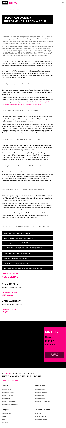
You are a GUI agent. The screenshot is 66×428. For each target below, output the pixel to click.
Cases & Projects (6, 413)
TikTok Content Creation (8, 392)
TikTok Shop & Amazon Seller (42, 401)
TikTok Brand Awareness (41, 392)
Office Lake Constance (40, 416)
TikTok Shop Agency (40, 389)
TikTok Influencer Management (10, 404)
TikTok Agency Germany (41, 419)
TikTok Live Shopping (7, 395)
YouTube (14, 380)
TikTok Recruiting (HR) (40, 398)
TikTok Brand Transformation (9, 401)
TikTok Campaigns (39, 395)
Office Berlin (38, 413)
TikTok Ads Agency (6, 389)
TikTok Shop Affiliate (7, 398)
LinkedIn (5, 380)
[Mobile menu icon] (62, 2)
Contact (4, 416)
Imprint (3, 419)
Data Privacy (5, 422)
